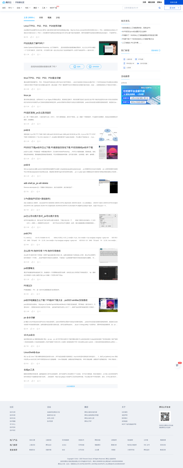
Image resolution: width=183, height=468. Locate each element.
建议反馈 (151, 2)
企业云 (64, 445)
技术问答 (12, 415)
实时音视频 (142, 63)
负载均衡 (48, 450)
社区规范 (124, 412)
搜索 (159, 8)
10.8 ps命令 (29, 335)
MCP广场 (53, 8)
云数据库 (114, 440)
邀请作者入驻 (51, 415)
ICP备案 (139, 59)
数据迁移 (163, 450)
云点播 (97, 450)
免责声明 (124, 415)
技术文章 (12, 412)
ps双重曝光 (29, 268)
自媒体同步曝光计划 (53, 412)
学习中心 (12, 424)
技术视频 (12, 421)
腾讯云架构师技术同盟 (91, 415)
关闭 (159, 88)
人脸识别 (32, 445)
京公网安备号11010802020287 (115, 464)
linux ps (27, 95)
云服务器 (127, 59)
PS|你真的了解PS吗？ (34, 43)
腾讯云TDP (88, 421)
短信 (63, 450)
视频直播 (163, 440)
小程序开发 (130, 450)
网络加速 (97, 440)
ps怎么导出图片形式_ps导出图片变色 (41, 216)
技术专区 (12, 430)
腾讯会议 (48, 445)
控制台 (159, 2)
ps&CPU (28, 233)
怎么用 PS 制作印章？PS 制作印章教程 (42, 251)
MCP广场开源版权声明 (129, 424)
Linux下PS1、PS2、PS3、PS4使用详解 (43, 26)
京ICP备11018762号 (98, 464)
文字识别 (81, 450)
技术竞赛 (50, 421)
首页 (4, 8)
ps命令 (27, 130)
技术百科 (12, 427)
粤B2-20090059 (98, 461)
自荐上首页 (50, 418)
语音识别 (163, 445)
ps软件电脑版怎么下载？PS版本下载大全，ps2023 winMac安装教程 (56, 300)
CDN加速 (81, 445)
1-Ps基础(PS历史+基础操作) (37, 199)
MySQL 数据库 (132, 445)
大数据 (113, 450)
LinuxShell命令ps (32, 352)
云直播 (127, 68)
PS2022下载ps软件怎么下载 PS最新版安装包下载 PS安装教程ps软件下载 (58, 147)
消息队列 (81, 440)
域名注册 (32, 440)
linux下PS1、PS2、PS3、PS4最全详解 (42, 78)
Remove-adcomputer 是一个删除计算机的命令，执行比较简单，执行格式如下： (49, 187)
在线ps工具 (29, 370)
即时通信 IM (128, 63)
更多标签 (155, 50)
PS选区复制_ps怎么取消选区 (37, 113)
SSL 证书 (147, 445)
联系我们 (124, 418)
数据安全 (32, 450)
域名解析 (130, 440)
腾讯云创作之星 (89, 418)
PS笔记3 (28, 285)
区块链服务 (65, 440)
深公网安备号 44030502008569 (113, 461)
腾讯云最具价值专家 (90, 412)
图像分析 (114, 445)
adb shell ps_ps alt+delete (36, 183)
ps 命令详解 (29, 317)
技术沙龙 (12, 418)
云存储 (146, 440)
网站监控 (146, 450)
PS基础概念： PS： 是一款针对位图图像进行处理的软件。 (42, 290)
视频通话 (97, 445)
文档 (144, 2)
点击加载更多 (71, 386)
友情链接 (124, 421)
